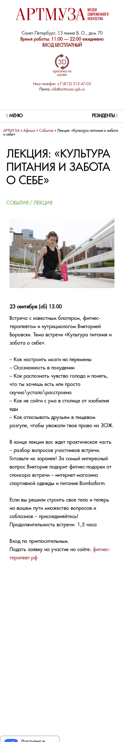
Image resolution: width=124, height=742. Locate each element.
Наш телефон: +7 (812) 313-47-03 (62, 84)
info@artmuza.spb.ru (68, 89)
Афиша (29, 131)
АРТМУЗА (11, 131)
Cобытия (46, 131)
